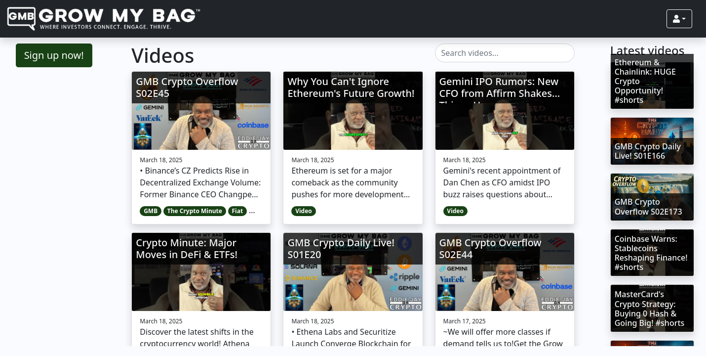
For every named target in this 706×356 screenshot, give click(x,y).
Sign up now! (54, 55)
